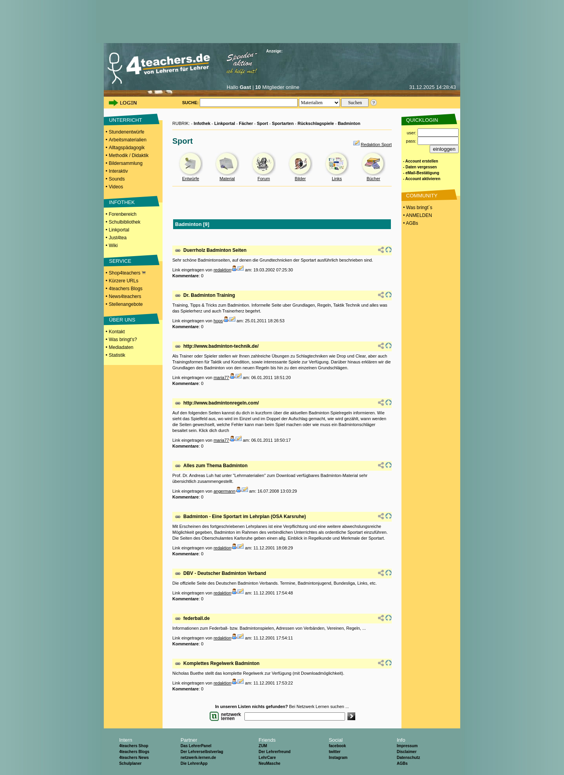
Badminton (349, 123)
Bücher (373, 178)
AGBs (402, 763)
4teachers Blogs (126, 288)
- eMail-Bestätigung (421, 173)
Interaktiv (118, 171)
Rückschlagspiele (316, 123)
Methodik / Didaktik (128, 155)
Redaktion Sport (376, 144)
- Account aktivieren (421, 179)
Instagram (338, 757)
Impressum (407, 746)
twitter (334, 752)
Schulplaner (130, 763)
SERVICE (120, 261)
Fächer (246, 123)
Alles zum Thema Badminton (215, 465)
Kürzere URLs (123, 281)
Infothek (201, 123)
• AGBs (410, 223)
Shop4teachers (127, 273)
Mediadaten (121, 347)
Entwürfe (190, 178)
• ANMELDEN (417, 215)
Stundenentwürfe (127, 132)
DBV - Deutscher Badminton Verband (224, 573)
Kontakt (117, 331)
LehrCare (267, 757)
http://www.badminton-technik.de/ (220, 346)
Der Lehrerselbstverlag (202, 752)
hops (218, 320)
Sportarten (283, 123)
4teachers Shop (133, 746)
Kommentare (185, 275)
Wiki (113, 245)
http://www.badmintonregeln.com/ (221, 403)
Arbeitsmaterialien (127, 140)
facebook (337, 746)
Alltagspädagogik (127, 147)
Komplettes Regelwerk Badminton (221, 663)
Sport (262, 123)
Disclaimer (407, 752)
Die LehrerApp (194, 763)
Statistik (117, 355)
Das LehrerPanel (196, 746)
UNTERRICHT (125, 120)
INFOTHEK (122, 202)
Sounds (117, 179)
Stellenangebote (126, 304)
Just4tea (118, 237)
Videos (116, 187)
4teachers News (134, 757)
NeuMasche (269, 763)
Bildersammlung (126, 163)
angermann (224, 491)
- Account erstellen (420, 161)
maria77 (221, 377)
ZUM (262, 746)
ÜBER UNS (122, 320)
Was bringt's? (123, 339)
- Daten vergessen (420, 167)
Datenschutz (408, 757)
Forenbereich (123, 214)
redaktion (222, 269)
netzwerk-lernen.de (198, 757)
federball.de (196, 618)
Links (337, 178)
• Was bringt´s (417, 207)
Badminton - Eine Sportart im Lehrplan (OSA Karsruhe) (244, 516)
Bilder (300, 178)
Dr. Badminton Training (209, 295)
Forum (263, 178)
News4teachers (125, 296)
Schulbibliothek (125, 222)
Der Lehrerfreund (274, 752)
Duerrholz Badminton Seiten (214, 250)
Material (227, 178)
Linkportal (119, 230)
